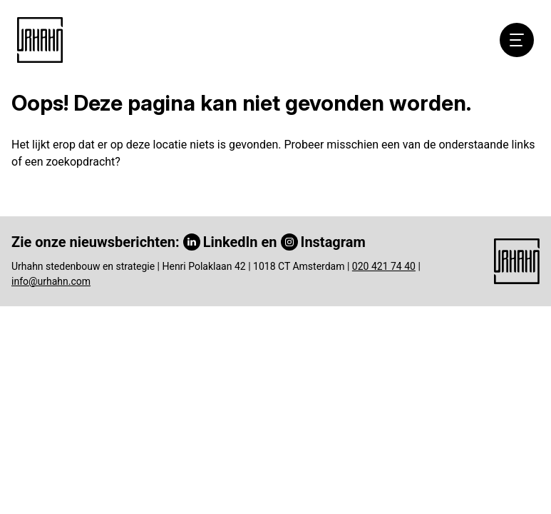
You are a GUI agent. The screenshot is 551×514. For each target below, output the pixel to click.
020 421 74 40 (384, 266)
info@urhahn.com (51, 281)
